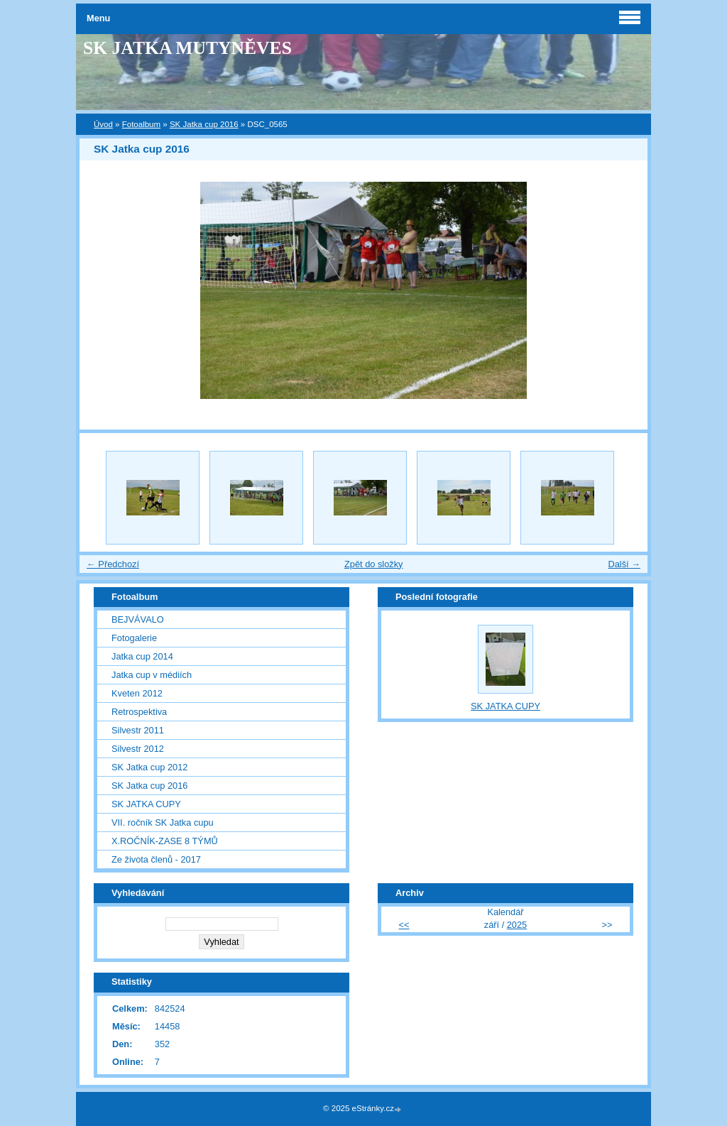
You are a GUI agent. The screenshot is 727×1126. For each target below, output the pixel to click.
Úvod (103, 124)
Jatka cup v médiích (151, 674)
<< (404, 924)
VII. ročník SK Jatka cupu (162, 822)
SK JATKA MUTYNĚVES (187, 48)
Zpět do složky (373, 564)
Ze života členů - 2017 (156, 859)
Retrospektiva (139, 711)
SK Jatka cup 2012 (149, 767)
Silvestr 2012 (137, 748)
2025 (517, 924)
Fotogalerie (134, 638)
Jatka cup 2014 (142, 656)
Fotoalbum (141, 124)
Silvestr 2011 (137, 730)
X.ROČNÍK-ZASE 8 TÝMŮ (164, 841)
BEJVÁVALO (137, 619)
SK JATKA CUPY (146, 804)
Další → (624, 564)
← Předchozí (113, 564)
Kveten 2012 (137, 693)
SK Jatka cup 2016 (204, 124)
